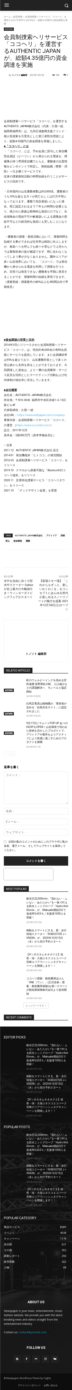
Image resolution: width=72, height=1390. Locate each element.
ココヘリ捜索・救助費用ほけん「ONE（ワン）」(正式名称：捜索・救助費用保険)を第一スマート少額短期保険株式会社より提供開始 (47, 986)
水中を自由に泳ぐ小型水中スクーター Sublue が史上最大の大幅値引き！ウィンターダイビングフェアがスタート (18, 589)
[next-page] (12, 753)
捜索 (63, 535)
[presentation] (28, 874)
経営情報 (17, 16)
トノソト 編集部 (19, 75)
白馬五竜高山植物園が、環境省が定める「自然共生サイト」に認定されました (46, 707)
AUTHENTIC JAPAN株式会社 (28, 535)
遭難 (28, 540)
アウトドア (51, 535)
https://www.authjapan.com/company (41, 415)
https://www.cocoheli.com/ (33, 425)
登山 (7, 540)
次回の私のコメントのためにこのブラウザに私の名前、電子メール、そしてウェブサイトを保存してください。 (36, 846)
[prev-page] (6, 753)
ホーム (7, 16)
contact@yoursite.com (33, 1332)
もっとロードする (36, 1005)
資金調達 (17, 540)
